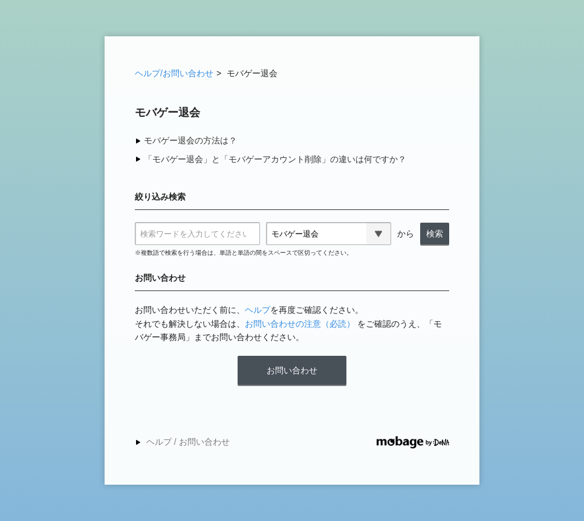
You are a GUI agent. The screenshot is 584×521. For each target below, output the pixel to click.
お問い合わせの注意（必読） (300, 324)
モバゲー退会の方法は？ (190, 140)
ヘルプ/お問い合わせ (174, 73)
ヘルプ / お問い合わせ (188, 442)
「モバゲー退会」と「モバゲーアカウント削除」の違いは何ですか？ (275, 159)
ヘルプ (257, 310)
